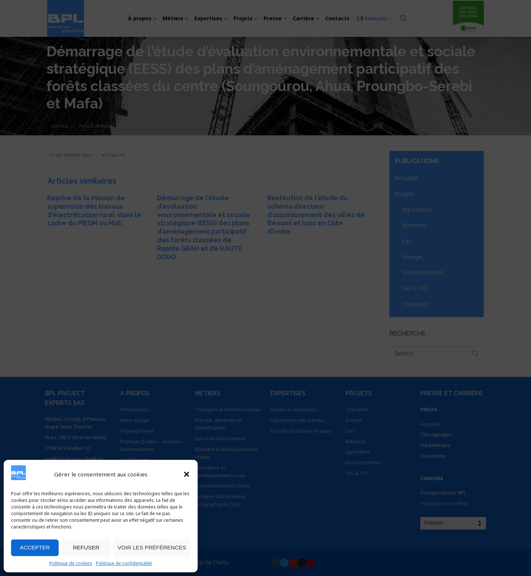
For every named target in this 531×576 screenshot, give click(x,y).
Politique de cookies (70, 563)
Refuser (86, 547)
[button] (186, 474)
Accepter (35, 547)
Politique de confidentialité (124, 563)
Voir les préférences (152, 547)
